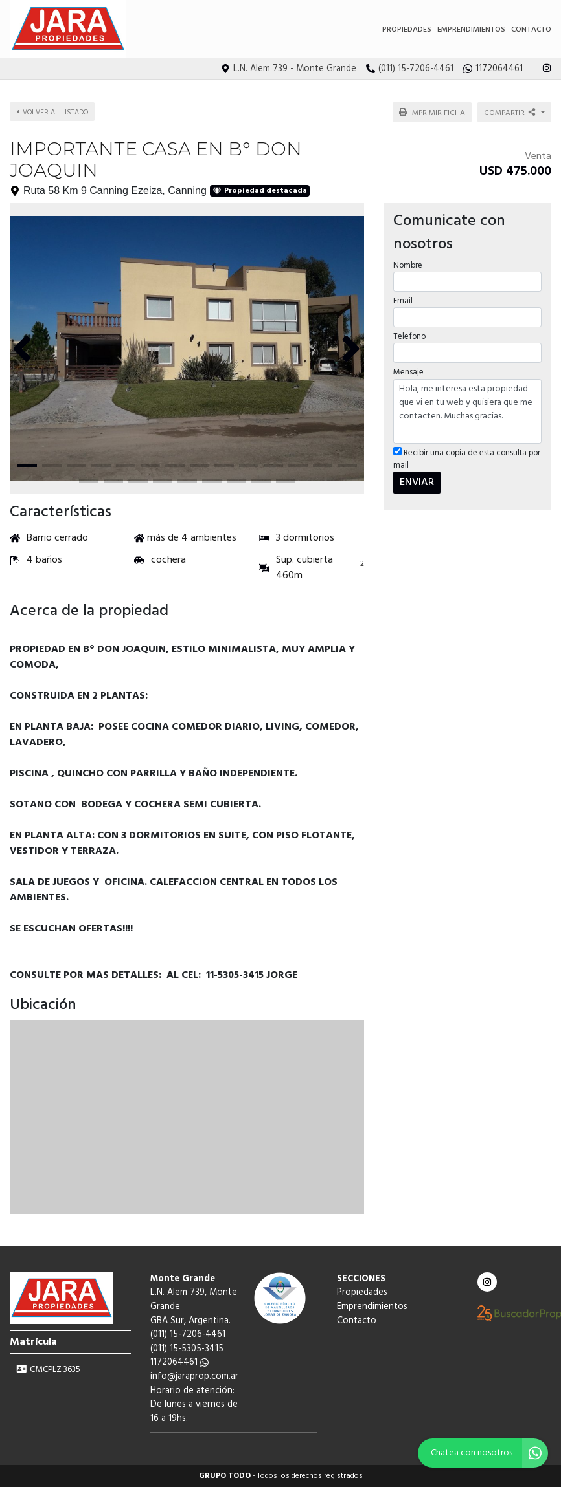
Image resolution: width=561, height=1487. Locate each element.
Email (403, 301)
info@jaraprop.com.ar (194, 1376)
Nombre (407, 265)
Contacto (531, 29)
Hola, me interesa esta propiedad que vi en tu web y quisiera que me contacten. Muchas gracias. (467, 411)
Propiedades (406, 29)
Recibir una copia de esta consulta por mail (466, 459)
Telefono (409, 337)
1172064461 (179, 1362)
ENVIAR (417, 482)
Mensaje (408, 372)
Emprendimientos (471, 29)
